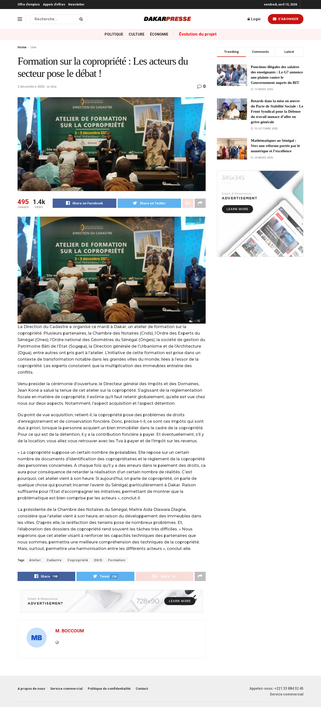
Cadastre (54, 560)
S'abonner (285, 19)
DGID (98, 560)
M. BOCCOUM (69, 631)
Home (22, 47)
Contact (142, 689)
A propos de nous (31, 689)
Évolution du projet (198, 34)
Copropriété (77, 560)
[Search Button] (82, 19)
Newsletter (76, 4)
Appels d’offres (54, 4)
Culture (136, 34)
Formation (116, 560)
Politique (114, 34)
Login (254, 19)
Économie (159, 34)
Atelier (35, 560)
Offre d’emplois (29, 4)
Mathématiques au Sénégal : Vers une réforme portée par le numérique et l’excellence (275, 145)
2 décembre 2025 (31, 86)
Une (33, 47)
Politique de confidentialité (109, 689)
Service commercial (66, 689)
